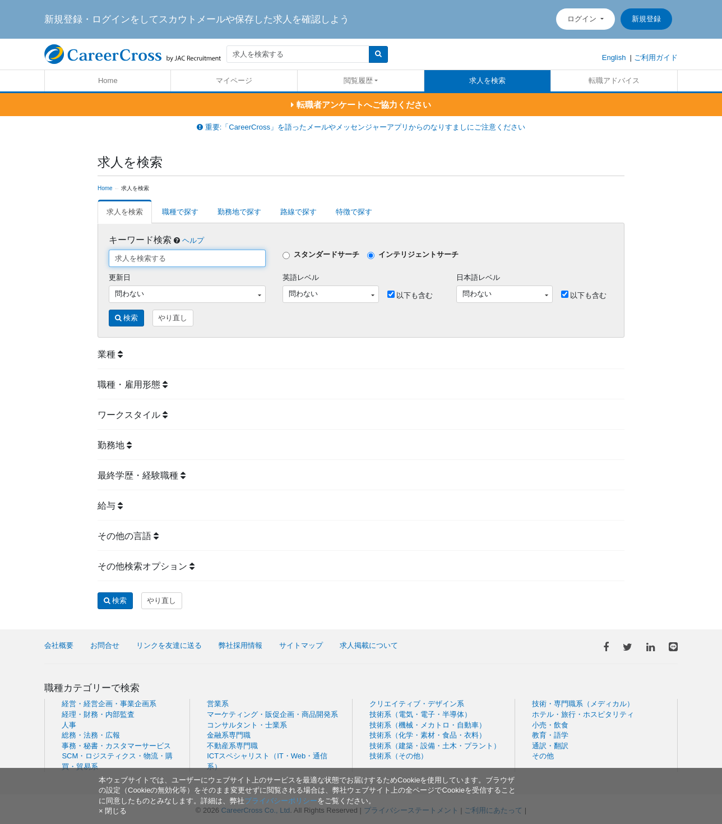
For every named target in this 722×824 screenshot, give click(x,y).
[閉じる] (113, 811)
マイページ (234, 80)
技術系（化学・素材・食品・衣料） (427, 735)
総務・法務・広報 (91, 735)
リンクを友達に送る (169, 645)
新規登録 (646, 19)
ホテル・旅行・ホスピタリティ (583, 714)
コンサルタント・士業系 (247, 725)
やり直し (172, 318)
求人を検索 (487, 80)
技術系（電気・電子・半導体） (420, 714)
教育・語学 (550, 735)
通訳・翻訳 (550, 746)
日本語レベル (478, 277)
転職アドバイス (614, 80)
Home (108, 80)
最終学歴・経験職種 (142, 475)
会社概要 (58, 645)
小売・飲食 (550, 725)
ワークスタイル (133, 415)
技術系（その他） (398, 756)
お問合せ (104, 645)
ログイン (583, 19)
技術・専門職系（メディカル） (583, 703)
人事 (69, 725)
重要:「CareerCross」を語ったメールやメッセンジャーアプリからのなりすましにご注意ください (361, 127)
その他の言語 (128, 536)
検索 (126, 318)
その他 (543, 756)
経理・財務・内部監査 (98, 714)
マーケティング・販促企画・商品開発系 (272, 714)
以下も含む (410, 295)
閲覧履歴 (358, 80)
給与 (110, 505)
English (614, 57)
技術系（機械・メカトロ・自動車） (427, 725)
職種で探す (180, 212)
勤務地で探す (239, 212)
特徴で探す (354, 212)
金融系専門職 (229, 735)
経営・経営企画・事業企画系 (109, 703)
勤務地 (115, 445)
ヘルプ (193, 240)
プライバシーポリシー (280, 801)
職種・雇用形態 (133, 384)
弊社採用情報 (240, 645)
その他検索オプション (146, 566)
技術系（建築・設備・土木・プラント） (435, 746)
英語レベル (301, 277)
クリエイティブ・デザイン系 (416, 703)
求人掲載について (369, 645)
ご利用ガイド (656, 57)
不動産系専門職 (232, 746)
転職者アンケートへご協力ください (361, 104)
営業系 (218, 703)
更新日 (120, 277)
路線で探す (298, 212)
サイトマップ (301, 645)
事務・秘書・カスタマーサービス (116, 746)
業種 (110, 354)
